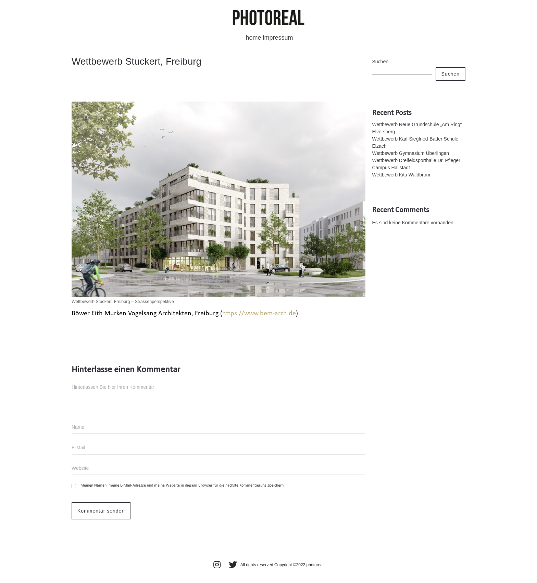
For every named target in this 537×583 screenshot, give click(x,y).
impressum (278, 38)
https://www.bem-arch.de (259, 313)
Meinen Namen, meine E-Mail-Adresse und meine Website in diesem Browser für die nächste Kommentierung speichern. (182, 485)
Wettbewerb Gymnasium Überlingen (410, 153)
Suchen (380, 61)
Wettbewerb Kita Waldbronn (402, 174)
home (253, 38)
